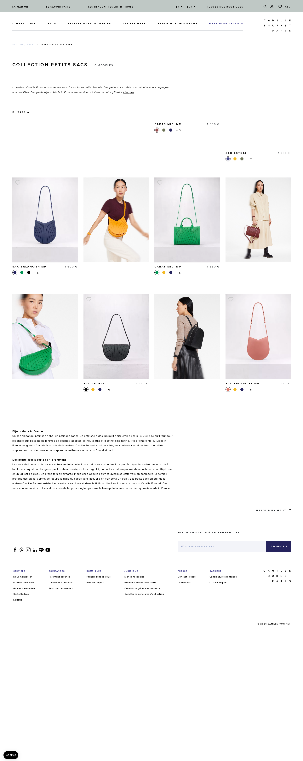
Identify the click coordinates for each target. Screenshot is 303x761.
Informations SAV (23, 757)
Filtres (19, 112)
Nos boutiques (95, 757)
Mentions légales (134, 752)
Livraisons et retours (60, 757)
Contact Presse (187, 752)
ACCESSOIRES (134, 23)
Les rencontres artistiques (111, 7)
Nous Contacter (22, 752)
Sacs (52, 23)
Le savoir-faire (58, 7)
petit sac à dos (93, 610)
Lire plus (128, 92)
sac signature (25, 610)
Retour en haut (273, 685)
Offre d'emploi (218, 757)
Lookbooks (184, 757)
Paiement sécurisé (59, 752)
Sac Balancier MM (29, 208)
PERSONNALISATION (226, 23)
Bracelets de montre (177, 23)
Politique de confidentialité (140, 757)
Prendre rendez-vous (99, 752)
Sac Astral (94, 325)
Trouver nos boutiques (224, 7)
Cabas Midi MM (168, 208)
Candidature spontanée (223, 752)
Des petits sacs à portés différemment (39, 634)
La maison (20, 7)
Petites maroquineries (89, 23)
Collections (24, 23)
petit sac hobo (44, 610)
